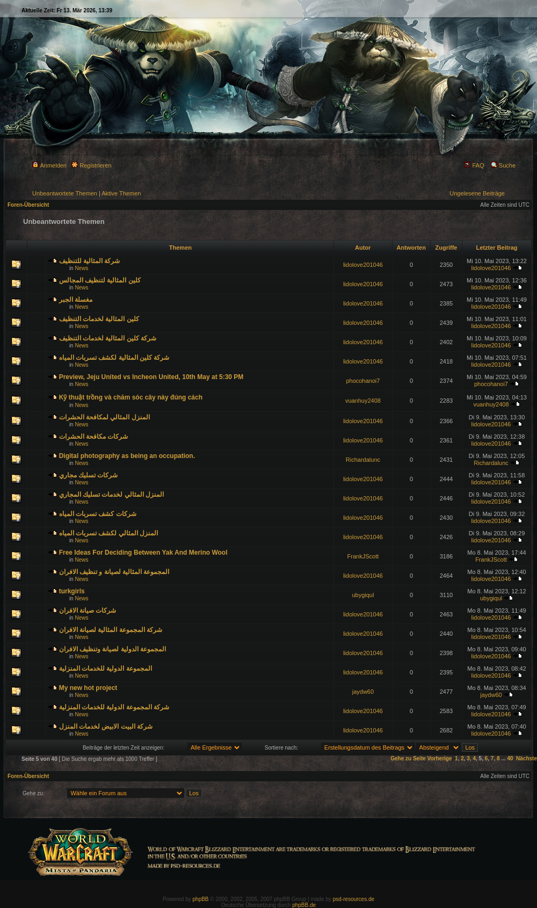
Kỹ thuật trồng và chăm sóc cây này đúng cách (130, 397)
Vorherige (439, 758)
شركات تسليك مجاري (88, 475)
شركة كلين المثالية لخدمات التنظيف (107, 338)
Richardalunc (363, 459)
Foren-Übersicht (28, 205)
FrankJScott (363, 556)
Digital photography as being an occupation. (127, 456)
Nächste (526, 758)
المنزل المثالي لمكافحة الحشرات (104, 417)
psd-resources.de (353, 899)
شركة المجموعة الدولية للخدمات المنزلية (114, 707)
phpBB (201, 899)
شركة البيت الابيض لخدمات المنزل (106, 726)
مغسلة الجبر (75, 299)
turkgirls (72, 591)
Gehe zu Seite (408, 758)
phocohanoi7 (363, 380)
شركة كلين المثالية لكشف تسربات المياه (114, 357)
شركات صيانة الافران (88, 610)
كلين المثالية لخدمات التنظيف (99, 319)
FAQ (474, 165)
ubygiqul (363, 595)
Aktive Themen (121, 193)
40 (510, 758)
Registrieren (91, 165)
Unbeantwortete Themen (64, 193)
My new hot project (88, 688)
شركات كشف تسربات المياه (97, 514)
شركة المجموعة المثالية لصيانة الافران (110, 630)
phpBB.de (304, 905)
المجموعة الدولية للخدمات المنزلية (105, 668)
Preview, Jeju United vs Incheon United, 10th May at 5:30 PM (151, 377)
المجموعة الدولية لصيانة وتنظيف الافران (112, 649)
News (81, 268)
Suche (503, 165)
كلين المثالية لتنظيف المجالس (100, 280)
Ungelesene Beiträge (477, 193)
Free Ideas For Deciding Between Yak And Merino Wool (143, 552)
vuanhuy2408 (363, 400)
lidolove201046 (363, 264)
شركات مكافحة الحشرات (93, 436)
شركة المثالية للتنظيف (89, 261)
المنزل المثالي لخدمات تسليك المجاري (111, 494)
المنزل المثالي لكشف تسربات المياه (108, 533)
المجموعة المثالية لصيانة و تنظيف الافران (114, 572)
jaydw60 (363, 691)
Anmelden (49, 165)
